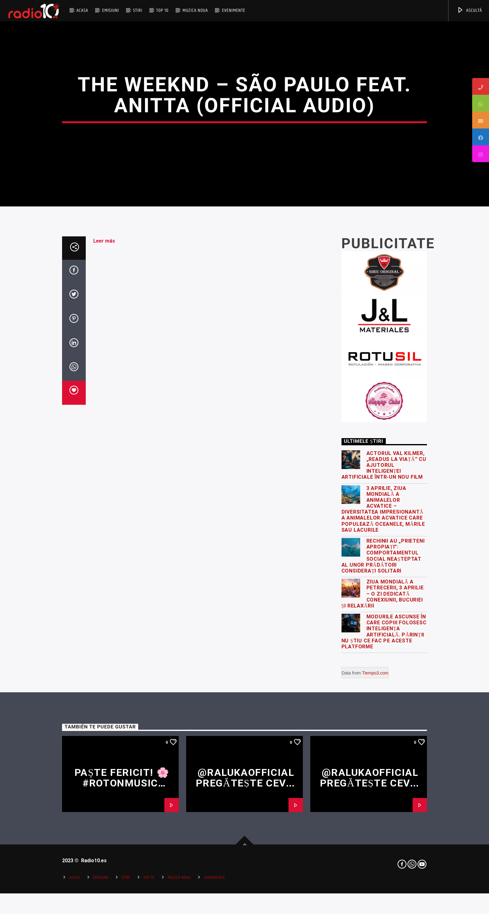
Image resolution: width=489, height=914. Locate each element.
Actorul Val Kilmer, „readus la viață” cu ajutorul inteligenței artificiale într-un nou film (383, 629)
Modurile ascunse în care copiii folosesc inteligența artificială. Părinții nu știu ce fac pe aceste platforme (384, 796)
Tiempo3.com (375, 837)
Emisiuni (110, 10)
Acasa (82, 10)
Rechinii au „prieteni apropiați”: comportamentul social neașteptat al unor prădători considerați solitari (383, 720)
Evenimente (233, 10)
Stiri (138, 10)
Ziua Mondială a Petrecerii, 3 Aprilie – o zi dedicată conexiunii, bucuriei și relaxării (382, 758)
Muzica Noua (195, 10)
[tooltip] (480, 86)
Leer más (104, 405)
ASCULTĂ (469, 10)
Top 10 (162, 10)
